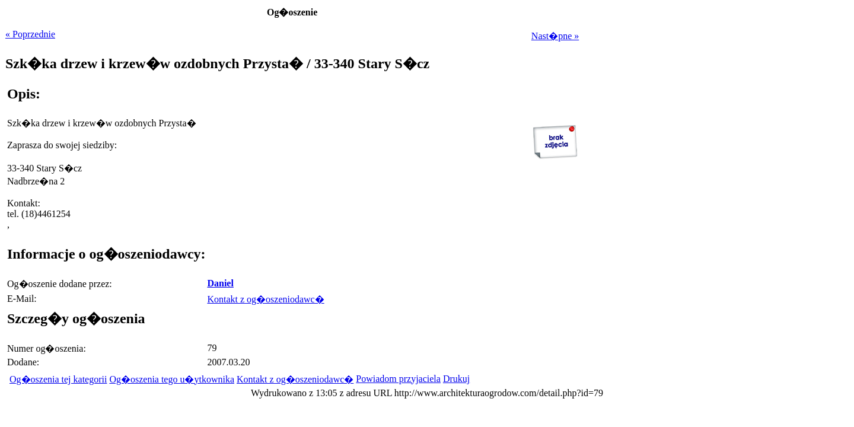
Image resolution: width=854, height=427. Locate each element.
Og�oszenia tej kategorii (58, 379)
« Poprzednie (30, 34)
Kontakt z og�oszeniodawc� (265, 299)
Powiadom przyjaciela (398, 379)
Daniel (220, 283)
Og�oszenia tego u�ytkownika (171, 379)
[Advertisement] (505, 245)
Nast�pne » (555, 36)
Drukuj (456, 379)
